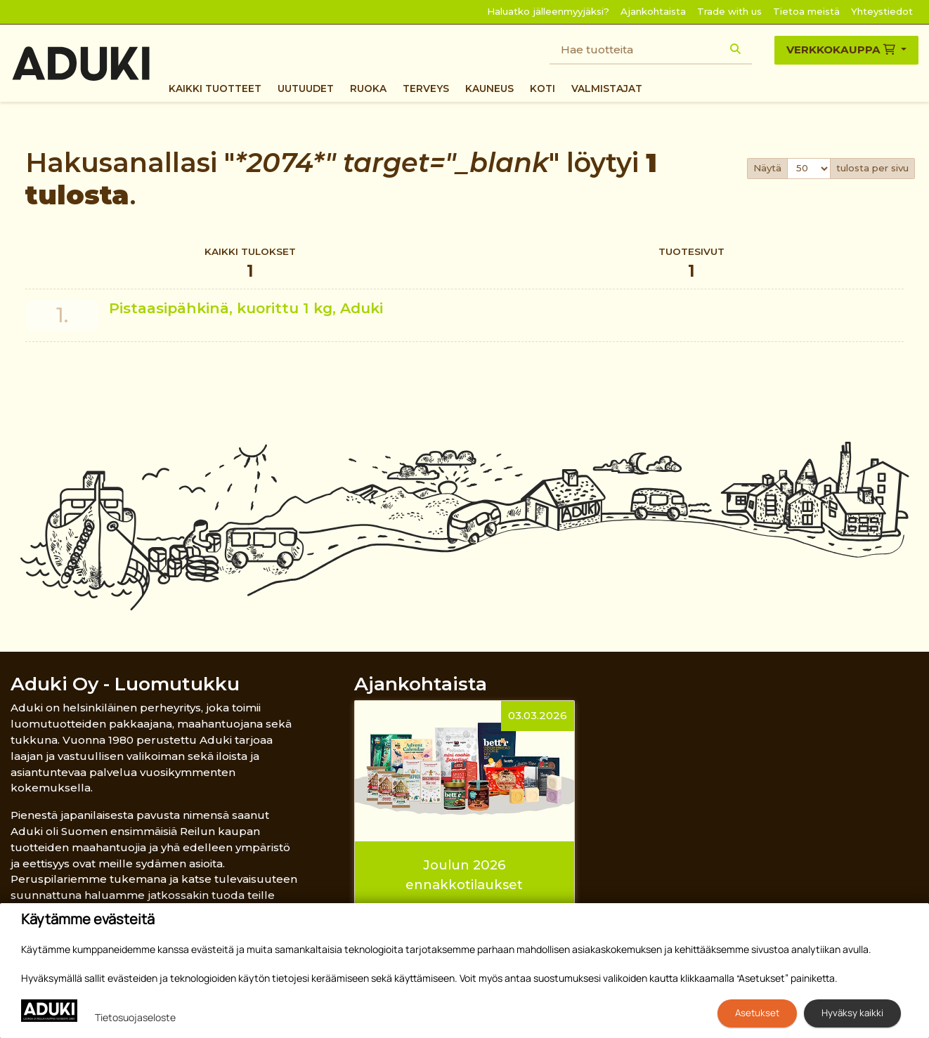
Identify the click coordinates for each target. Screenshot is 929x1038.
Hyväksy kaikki (852, 1012)
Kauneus (489, 88)
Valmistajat (606, 88)
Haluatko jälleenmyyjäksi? (548, 11)
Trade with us (729, 11)
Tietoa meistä (806, 11)
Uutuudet (306, 88)
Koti (542, 88)
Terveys (426, 88)
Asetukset (757, 1012)
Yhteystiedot (882, 11)
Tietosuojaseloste (135, 1017)
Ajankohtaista (653, 11)
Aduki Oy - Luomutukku (125, 683)
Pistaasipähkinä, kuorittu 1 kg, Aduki (246, 308)
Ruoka (368, 88)
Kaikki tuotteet (215, 88)
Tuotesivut (691, 264)
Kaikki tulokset (250, 264)
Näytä (767, 167)
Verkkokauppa (842, 49)
